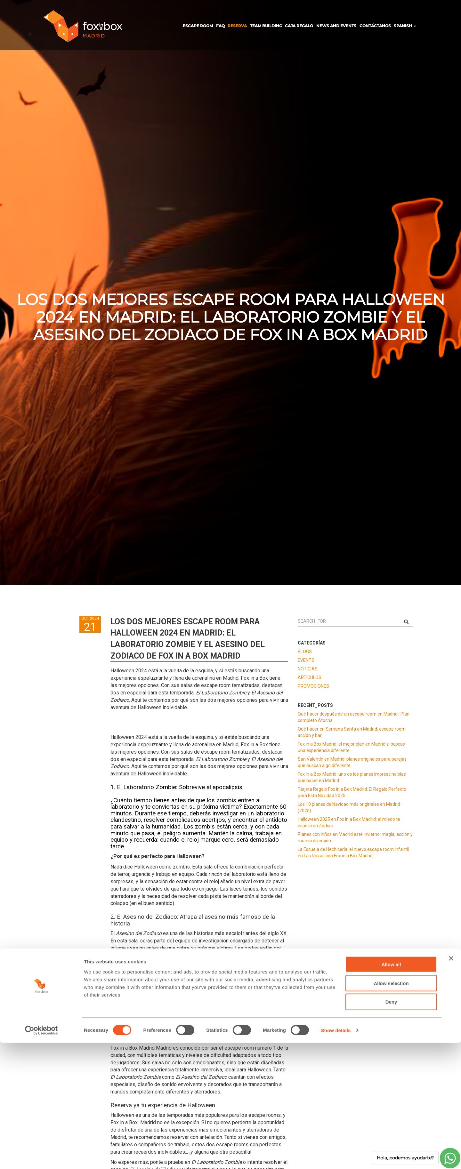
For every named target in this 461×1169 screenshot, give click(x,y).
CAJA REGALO (299, 25)
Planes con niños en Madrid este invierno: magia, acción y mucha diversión (355, 837)
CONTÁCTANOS (375, 25)
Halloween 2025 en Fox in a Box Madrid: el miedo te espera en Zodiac (349, 822)
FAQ (220, 25)
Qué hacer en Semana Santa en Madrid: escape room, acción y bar (352, 732)
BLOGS (305, 651)
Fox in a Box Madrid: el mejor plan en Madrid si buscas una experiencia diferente (351, 747)
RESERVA (237, 25)
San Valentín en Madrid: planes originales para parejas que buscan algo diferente (352, 762)
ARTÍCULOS (309, 677)
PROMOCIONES (313, 686)
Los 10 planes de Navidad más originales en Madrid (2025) (349, 807)
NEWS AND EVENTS (336, 25)
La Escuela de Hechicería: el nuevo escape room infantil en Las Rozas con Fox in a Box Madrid (353, 852)
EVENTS (306, 660)
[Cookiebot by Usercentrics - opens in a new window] (41, 1156)
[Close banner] (451, 1084)
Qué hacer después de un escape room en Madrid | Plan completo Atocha (353, 717)
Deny (391, 1128)
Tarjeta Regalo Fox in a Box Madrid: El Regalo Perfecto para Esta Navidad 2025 (352, 792)
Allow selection (391, 1109)
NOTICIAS (308, 668)
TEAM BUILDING (266, 25)
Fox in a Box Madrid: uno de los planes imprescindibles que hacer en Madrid (352, 777)
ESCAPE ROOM (198, 25)
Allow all (391, 1090)
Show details (336, 1156)
